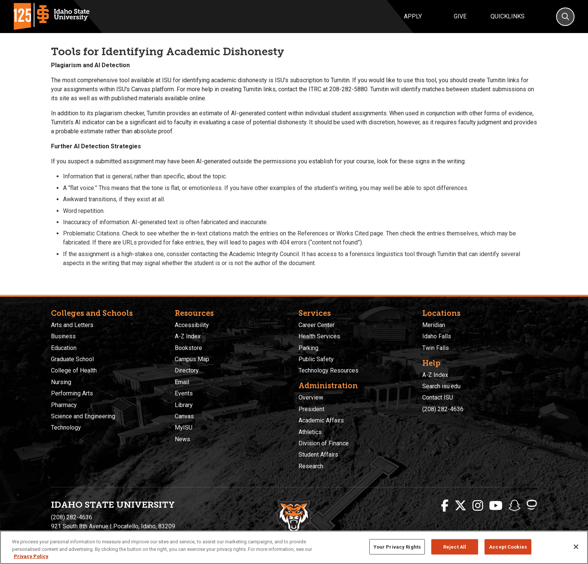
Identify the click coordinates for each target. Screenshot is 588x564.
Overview (310, 397)
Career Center (316, 325)
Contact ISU (437, 397)
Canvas (184, 416)
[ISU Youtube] (495, 506)
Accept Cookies (508, 546)
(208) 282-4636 (443, 409)
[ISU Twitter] (460, 506)
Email (182, 382)
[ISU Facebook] (444, 506)
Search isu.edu (441, 386)
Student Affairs (318, 454)
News (182, 439)
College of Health (74, 370)
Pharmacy (64, 405)
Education (63, 347)
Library (184, 405)
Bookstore (188, 347)
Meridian (433, 325)
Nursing (61, 382)
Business (63, 336)
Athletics (310, 432)
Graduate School (72, 359)
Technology (66, 427)
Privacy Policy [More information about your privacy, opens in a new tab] (31, 556)
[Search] (565, 17)
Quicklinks (507, 16)
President (311, 409)
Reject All (454, 546)
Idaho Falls (436, 336)
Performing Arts (72, 393)
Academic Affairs (321, 420)
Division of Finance (323, 443)
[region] (294, 547)
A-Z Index (188, 336)
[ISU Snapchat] (514, 506)
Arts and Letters (72, 325)
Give (460, 16)
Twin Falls (435, 347)
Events (184, 393)
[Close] (576, 546)
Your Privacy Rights (397, 546)
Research (310, 466)
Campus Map (192, 359)
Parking (308, 347)
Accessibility (192, 325)
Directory (187, 370)
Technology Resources (328, 370)
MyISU (183, 427)
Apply (413, 16)
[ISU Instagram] (477, 506)
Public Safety (316, 359)
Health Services (319, 336)
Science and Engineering (83, 416)
